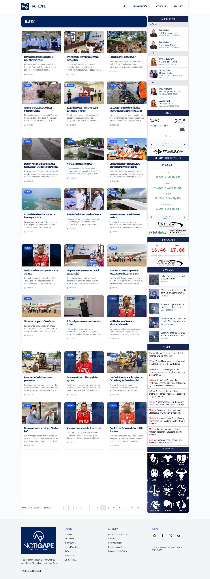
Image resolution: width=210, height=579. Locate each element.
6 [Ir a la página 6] (97, 508)
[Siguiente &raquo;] (144, 507)
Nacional (68, 534)
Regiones (180, 6)
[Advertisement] (84, 473)
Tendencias (69, 555)
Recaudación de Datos (117, 551)
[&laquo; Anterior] (66, 507)
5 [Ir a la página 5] (92, 508)
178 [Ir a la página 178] (138, 508)
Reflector (69, 551)
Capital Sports (71, 547)
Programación (141, 6)
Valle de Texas (70, 560)
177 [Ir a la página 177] (131, 508)
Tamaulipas (70, 538)
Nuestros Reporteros (116, 547)
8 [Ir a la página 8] (108, 508)
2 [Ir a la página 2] (76, 508)
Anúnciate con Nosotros (118, 534)
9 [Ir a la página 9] (113, 508)
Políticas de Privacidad (31, 571)
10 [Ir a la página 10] (119, 508)
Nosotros (112, 538)
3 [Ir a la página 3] (81, 508)
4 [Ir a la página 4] (86, 508)
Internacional (70, 543)
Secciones (162, 6)
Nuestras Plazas (115, 543)
